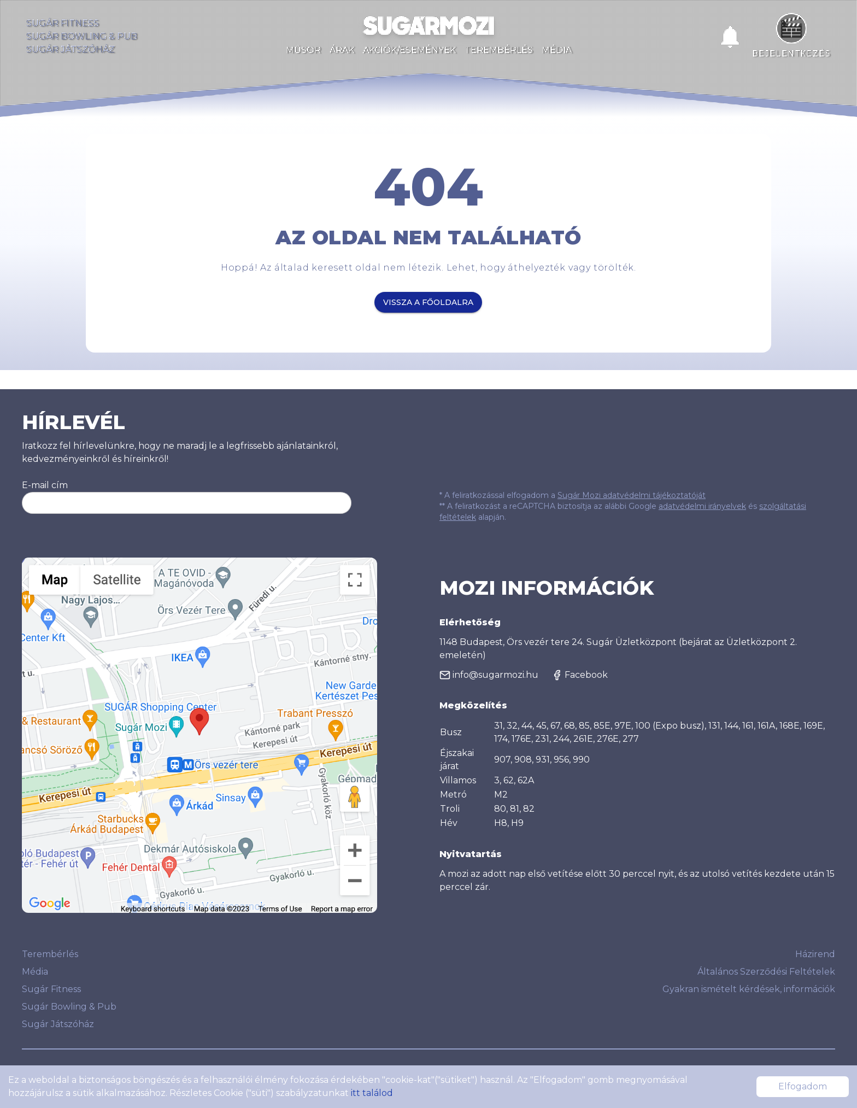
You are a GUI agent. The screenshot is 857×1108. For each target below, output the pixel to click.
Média (557, 50)
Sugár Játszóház (70, 49)
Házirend (815, 954)
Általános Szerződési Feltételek (766, 971)
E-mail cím (45, 485)
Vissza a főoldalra (428, 302)
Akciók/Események (409, 50)
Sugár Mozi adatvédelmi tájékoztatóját (631, 495)
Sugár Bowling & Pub (81, 36)
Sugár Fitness (62, 23)
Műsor (303, 50)
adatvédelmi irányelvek (702, 506)
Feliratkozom (313, 503)
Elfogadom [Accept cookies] (802, 1086)
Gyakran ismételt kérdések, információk (748, 989)
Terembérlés (499, 50)
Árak (342, 50)
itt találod (372, 1093)
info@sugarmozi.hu (488, 675)
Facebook (579, 675)
